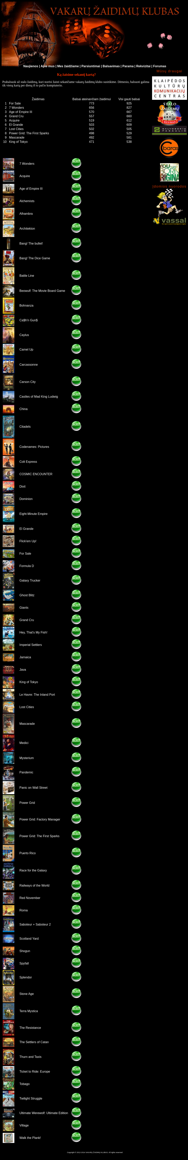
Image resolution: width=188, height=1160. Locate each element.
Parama (128, 66)
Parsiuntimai (90, 66)
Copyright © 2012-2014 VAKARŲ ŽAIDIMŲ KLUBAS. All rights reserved (95, 1152)
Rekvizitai (143, 66)
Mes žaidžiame (68, 66)
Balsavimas (111, 66)
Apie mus (48, 66)
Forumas (159, 66)
